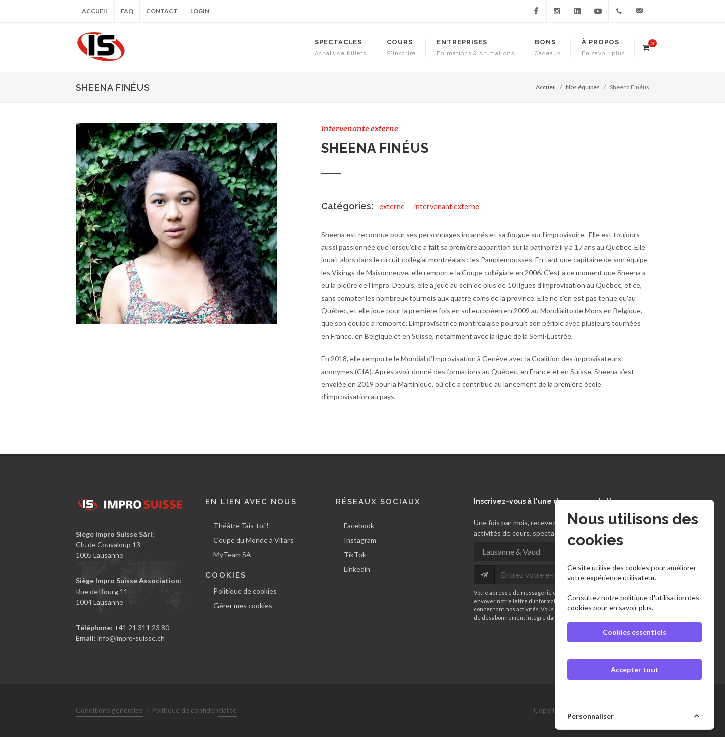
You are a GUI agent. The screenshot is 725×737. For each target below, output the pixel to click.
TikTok (355, 554)
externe (392, 206)
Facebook (359, 525)
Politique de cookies (245, 590)
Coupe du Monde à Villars (253, 540)
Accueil (95, 11)
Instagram (360, 540)
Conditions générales (109, 710)
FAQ (127, 11)
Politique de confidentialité (194, 710)
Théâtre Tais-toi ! (241, 525)
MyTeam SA (232, 554)
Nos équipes (583, 87)
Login (199, 11)
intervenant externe (446, 206)
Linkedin (357, 569)
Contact (162, 11)
